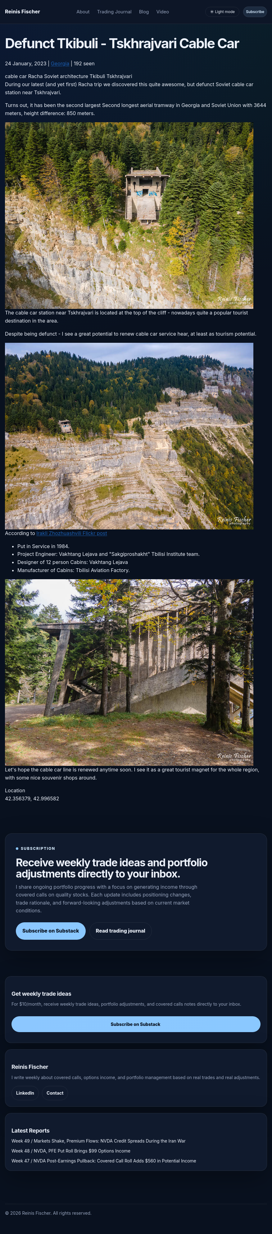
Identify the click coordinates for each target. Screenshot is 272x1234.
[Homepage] (22, 12)
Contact (55, 1093)
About (82, 12)
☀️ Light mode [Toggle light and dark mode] (222, 11)
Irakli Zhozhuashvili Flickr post (71, 533)
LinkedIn (25, 1093)
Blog (144, 12)
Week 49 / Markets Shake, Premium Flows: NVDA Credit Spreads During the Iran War (98, 1140)
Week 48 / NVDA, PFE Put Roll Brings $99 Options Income (70, 1150)
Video (162, 12)
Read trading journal (120, 931)
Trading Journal (114, 12)
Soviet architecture (66, 76)
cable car (16, 76)
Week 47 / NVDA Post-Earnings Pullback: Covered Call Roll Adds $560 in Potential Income (103, 1160)
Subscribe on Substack (50, 931)
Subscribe (255, 11)
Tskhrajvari (119, 76)
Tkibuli (97, 76)
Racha (35, 76)
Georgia (60, 63)
